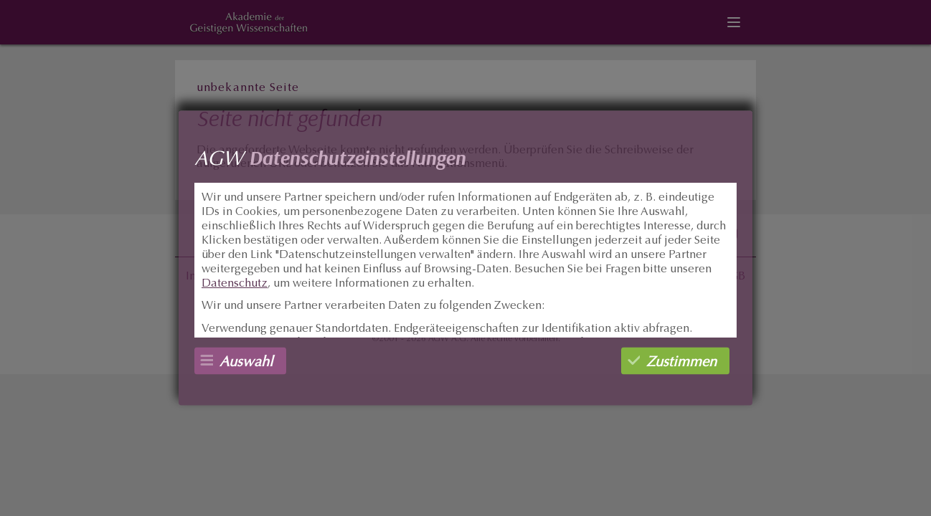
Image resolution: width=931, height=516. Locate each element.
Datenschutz (235, 284)
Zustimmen (681, 362)
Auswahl (246, 362)
